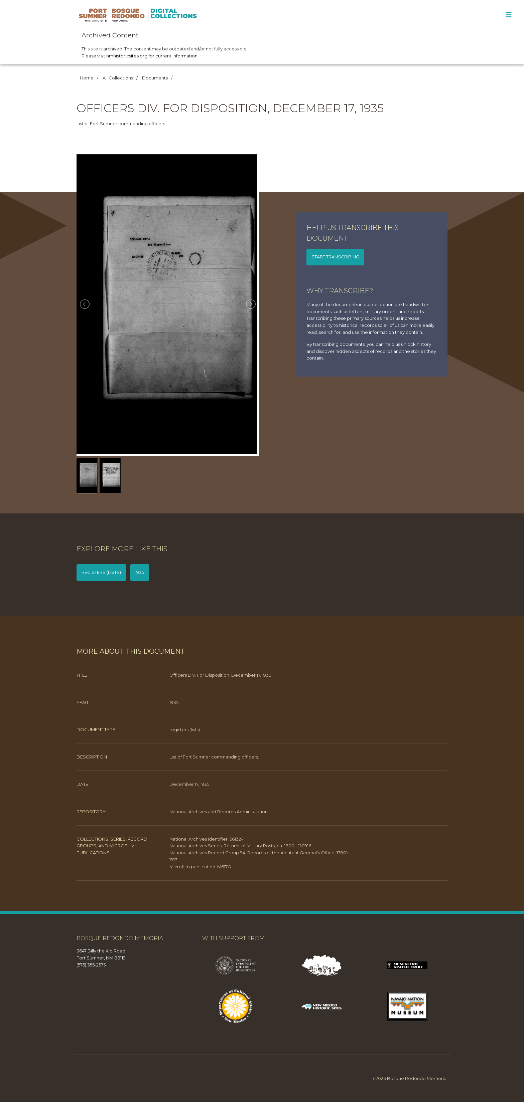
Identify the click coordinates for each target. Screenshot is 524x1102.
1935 (139, 572)
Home (87, 77)
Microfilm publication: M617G (200, 866)
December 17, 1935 (189, 784)
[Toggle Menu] (508, 15)
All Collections (118, 77)
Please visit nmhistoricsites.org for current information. (140, 55)
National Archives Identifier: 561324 (206, 839)
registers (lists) (101, 572)
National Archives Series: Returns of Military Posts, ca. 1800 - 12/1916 (240, 845)
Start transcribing (335, 256)
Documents (155, 77)
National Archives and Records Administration (218, 811)
